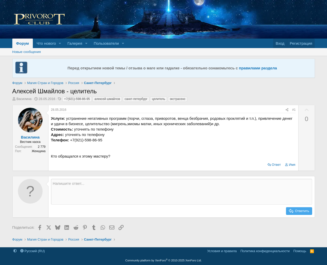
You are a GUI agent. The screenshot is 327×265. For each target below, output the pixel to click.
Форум (22, 43)
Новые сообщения (26, 52)
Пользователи (106, 43)
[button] (60, 43)
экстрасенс (178, 99)
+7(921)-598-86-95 (77, 99)
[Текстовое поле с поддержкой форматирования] (181, 192)
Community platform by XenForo (163, 260)
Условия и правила (222, 251)
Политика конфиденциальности (265, 251)
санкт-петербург (136, 99)
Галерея (74, 43)
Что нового (46, 43)
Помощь (299, 251)
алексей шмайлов (107, 99)
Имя (292, 165)
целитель (158, 99)
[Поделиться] (287, 110)
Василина (24, 99)
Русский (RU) (32, 251)
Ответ (276, 165)
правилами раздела (258, 68)
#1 (293, 110)
